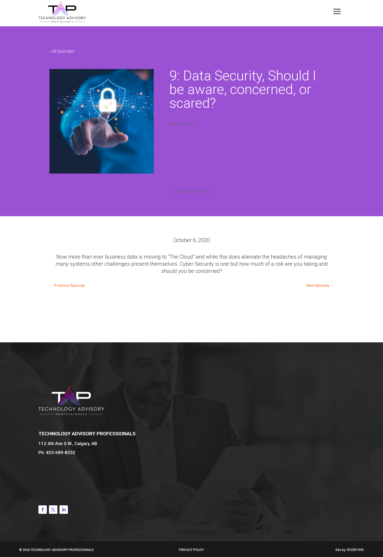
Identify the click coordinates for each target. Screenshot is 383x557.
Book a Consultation (323, 454)
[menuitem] (337, 12)
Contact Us (71, 474)
